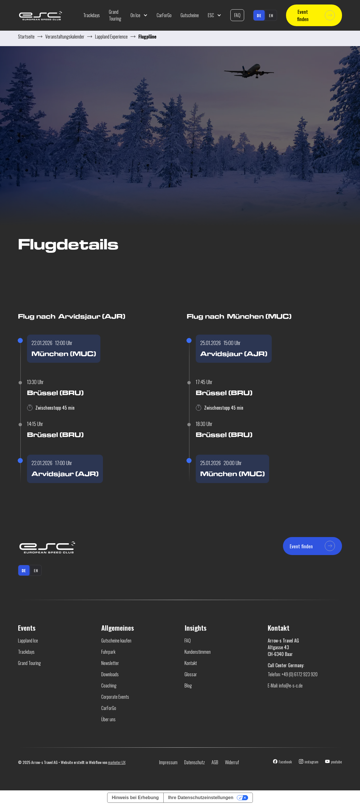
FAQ (237, 15)
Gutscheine (190, 15)
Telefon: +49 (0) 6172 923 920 (293, 674)
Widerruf (232, 762)
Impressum (168, 762)
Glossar (190, 674)
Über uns (108, 719)
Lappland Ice (28, 640)
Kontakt (190, 663)
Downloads (110, 674)
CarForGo (164, 15)
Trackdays (91, 15)
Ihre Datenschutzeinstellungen (200, 797)
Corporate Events (115, 696)
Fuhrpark (108, 651)
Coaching (108, 685)
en (271, 15)
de (259, 15)
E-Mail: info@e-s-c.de (285, 685)
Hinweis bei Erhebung (135, 797)
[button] (139, 15)
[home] (48, 15)
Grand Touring (115, 15)
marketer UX (116, 762)
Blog (188, 685)
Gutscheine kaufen (116, 640)
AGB (215, 762)
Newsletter (110, 663)
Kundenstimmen (197, 651)
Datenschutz (194, 762)
